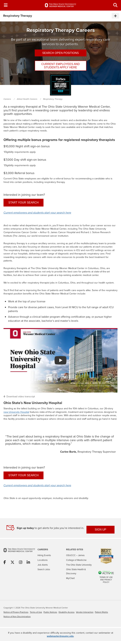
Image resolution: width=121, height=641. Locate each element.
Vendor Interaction (84, 612)
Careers (7, 99)
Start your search (23, 202)
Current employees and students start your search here (37, 213)
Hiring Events (44, 555)
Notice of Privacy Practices (16, 612)
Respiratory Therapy (52, 99)
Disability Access (67, 612)
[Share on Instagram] (20, 562)
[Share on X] (12, 562)
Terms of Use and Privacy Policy (106, 579)
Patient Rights (101, 612)
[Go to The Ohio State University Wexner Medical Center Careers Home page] (60, 5)
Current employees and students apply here (60, 66)
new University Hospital (16, 412)
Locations (43, 560)
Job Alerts (43, 564)
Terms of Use (36, 612)
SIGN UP (100, 529)
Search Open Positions (60, 52)
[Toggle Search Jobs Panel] (115, 5)
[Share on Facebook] (5, 562)
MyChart (70, 578)
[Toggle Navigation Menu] (6, 5)
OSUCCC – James (75, 555)
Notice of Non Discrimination (17, 616)
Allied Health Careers (27, 99)
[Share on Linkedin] (28, 562)
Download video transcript (20, 396)
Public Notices (50, 612)
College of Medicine (76, 560)
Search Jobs (44, 569)
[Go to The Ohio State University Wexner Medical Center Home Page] (19, 552)
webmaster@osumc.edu (60, 636)
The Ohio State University (79, 564)
